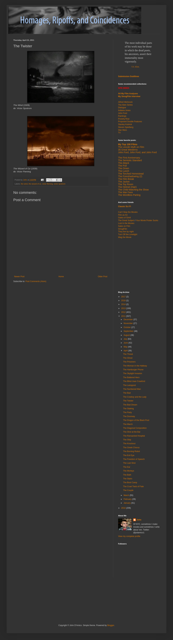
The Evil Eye (128, 455)
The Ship (127, 440)
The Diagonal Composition (135, 428)
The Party (127, 412)
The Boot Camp (130, 482)
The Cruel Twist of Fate (133, 486)
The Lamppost (129, 385)
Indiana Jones (124, 110)
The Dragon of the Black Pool (136, 420)
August (127, 335)
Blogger (110, 625)
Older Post (102, 276)
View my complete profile (129, 536)
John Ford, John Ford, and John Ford (137, 152)
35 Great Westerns (128, 149)
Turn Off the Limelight (127, 234)
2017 (123, 297)
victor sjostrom (59, 184)
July (126, 339)
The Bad (127, 393)
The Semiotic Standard (130, 160)
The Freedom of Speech (134, 459)
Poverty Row (123, 119)
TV (119, 133)
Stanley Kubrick (125, 124)
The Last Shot (129, 463)
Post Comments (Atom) (35, 281)
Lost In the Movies (126, 223)
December (128, 319)
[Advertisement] (52, 592)
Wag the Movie (124, 237)
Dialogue (122, 107)
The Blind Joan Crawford (134, 381)
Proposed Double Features (130, 121)
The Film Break (126, 179)
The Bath (127, 475)
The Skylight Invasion (132, 373)
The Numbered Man (132, 389)
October (127, 327)
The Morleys (128, 471)
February (128, 499)
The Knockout (129, 443)
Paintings (122, 116)
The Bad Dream (130, 405)
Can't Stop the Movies (128, 212)
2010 (123, 508)
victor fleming (47, 184)
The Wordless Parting (129, 195)
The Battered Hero (131, 377)
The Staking (128, 408)
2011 (123, 316)
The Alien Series (125, 105)
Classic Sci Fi (124, 206)
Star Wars (122, 130)
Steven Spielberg (125, 127)
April (126, 350)
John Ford (122, 113)
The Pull (122, 165)
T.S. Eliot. (135, 67)
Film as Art (123, 215)
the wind (24, 184)
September (129, 331)
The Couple (128, 490)
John (139, 520)
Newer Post (19, 276)
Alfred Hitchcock (125, 102)
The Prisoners (129, 362)
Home (61, 276)
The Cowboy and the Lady (134, 397)
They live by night (126, 231)
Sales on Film (124, 226)
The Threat (128, 354)
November (128, 323)
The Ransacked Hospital (134, 436)
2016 (123, 300)
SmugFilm (122, 229)
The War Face (125, 192)
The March (128, 424)
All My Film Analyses (128, 93)
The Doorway (129, 416)
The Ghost (127, 358)
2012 (123, 312)
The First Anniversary (129, 157)
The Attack (123, 163)
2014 (123, 304)
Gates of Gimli (124, 217)
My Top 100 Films (127, 144)
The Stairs (127, 479)
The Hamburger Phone (133, 369)
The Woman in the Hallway (135, 366)
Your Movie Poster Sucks (147, 220)
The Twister (128, 401)
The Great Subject (126, 220)
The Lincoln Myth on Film (131, 147)
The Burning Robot (131, 451)
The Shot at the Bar (131, 432)
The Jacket (123, 181)
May (126, 347)
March (127, 495)
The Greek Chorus (131, 447)
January (127, 503)
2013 (123, 308)
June (126, 343)
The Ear (126, 467)
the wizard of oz (35, 184)
